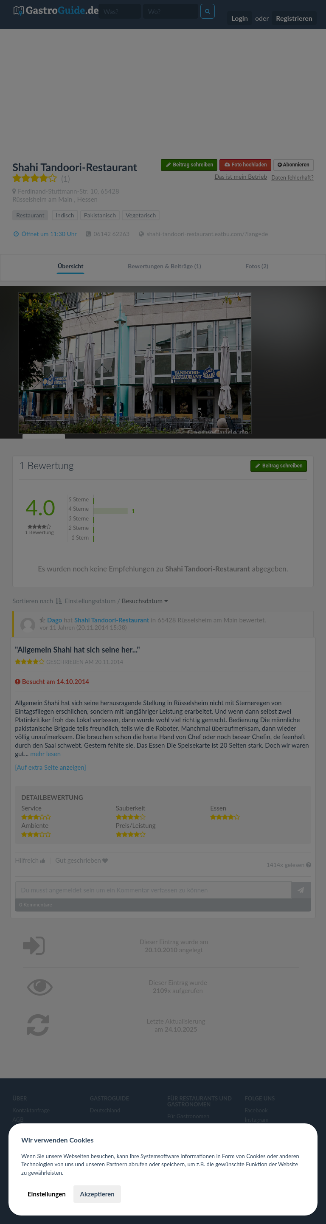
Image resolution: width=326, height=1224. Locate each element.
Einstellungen (47, 1194)
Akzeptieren (97, 1194)
